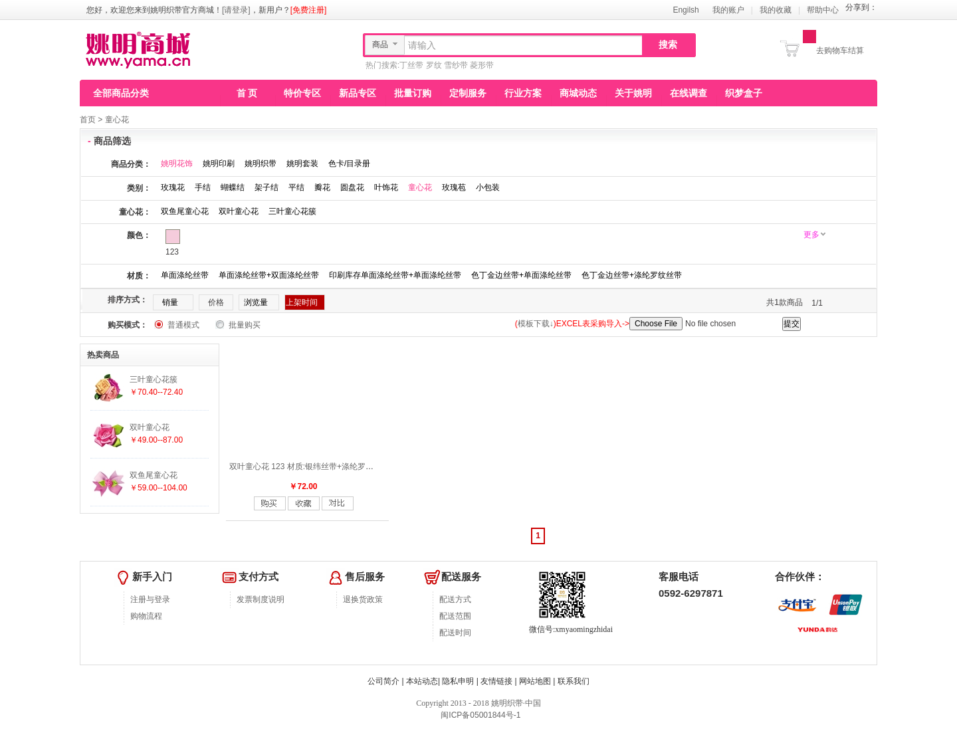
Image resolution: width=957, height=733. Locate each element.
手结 (203, 187)
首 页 (247, 93)
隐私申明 (458, 681)
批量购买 (245, 325)
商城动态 (578, 93)
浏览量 (256, 302)
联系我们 (573, 681)
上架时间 (302, 302)
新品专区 (357, 93)
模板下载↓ (536, 323)
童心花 (117, 119)
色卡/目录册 (349, 163)
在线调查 (688, 93)
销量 (170, 302)
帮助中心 (823, 10)
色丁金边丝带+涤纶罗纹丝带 (632, 275)
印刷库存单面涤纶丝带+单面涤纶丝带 (395, 275)
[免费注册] (308, 10)
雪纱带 (456, 65)
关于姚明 (633, 93)
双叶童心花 (239, 211)
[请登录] (236, 10)
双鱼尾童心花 (185, 211)
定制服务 (467, 93)
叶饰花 (386, 187)
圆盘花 (352, 187)
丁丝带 (411, 65)
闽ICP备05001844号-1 (479, 715)
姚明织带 (260, 163)
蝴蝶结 (233, 187)
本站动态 (422, 681)
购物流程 (146, 616)
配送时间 (455, 632)
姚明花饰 (177, 163)
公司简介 (383, 681)
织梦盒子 (743, 93)
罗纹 (434, 65)
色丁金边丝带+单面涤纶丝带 (521, 275)
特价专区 (302, 93)
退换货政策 (363, 599)
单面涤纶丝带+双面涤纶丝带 (269, 275)
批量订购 (412, 93)
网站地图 (535, 681)
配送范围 (455, 616)
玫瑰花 (173, 187)
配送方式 (455, 599)
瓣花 (322, 187)
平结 (296, 187)
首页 (88, 119)
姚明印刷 (219, 163)
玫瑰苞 (454, 187)
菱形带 (482, 65)
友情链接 (496, 681)
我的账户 (728, 10)
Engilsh (685, 10)
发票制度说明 (260, 599)
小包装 (488, 187)
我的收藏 (776, 10)
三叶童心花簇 (292, 211)
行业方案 (523, 93)
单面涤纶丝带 (185, 275)
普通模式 (183, 325)
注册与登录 (150, 599)
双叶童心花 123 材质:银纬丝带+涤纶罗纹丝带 (309, 466)
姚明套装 (302, 163)
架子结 (266, 187)
